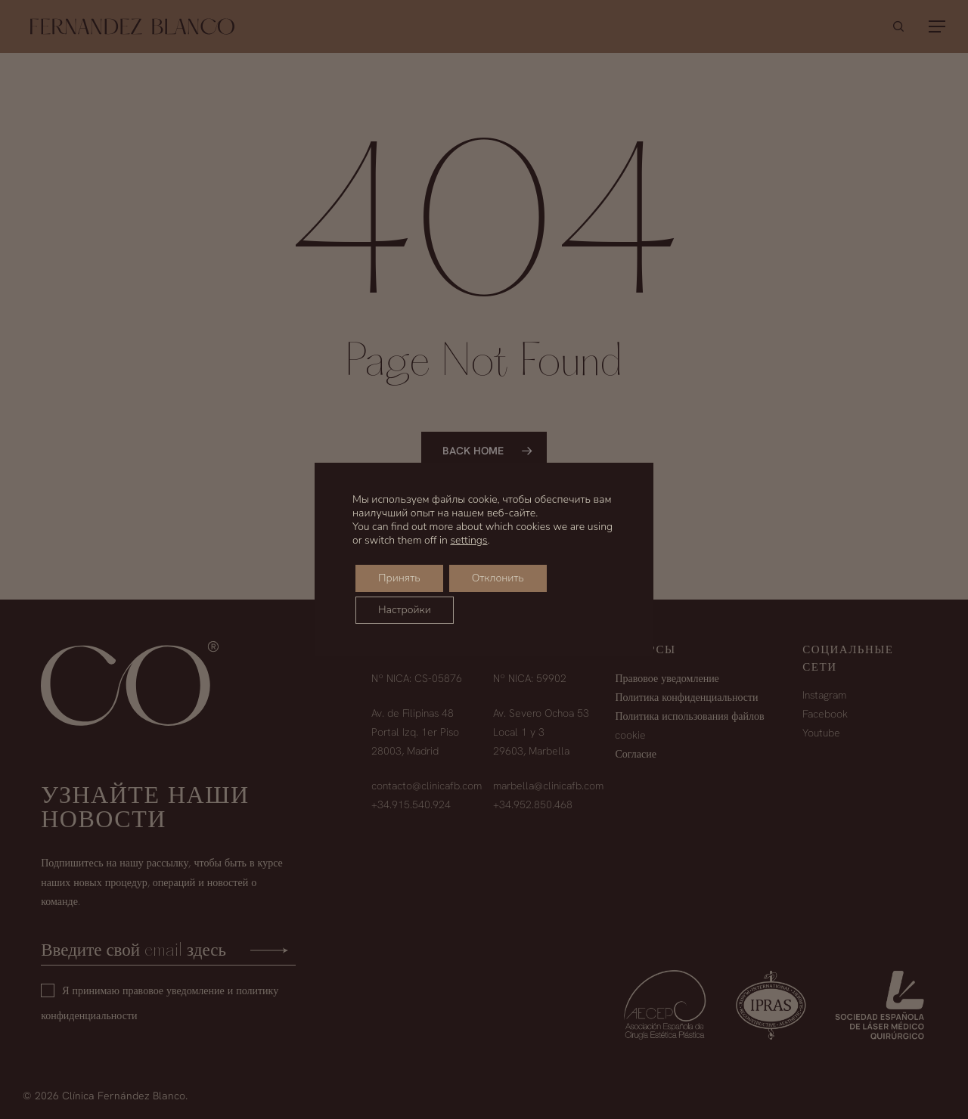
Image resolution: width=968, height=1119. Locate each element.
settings (468, 540)
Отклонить (498, 578)
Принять (399, 578)
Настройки (404, 610)
